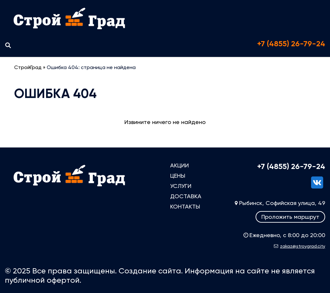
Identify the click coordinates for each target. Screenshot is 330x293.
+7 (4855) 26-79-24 (291, 43)
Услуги (180, 185)
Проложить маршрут (290, 216)
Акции (179, 165)
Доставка (185, 196)
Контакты (185, 206)
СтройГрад (28, 67)
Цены (177, 175)
